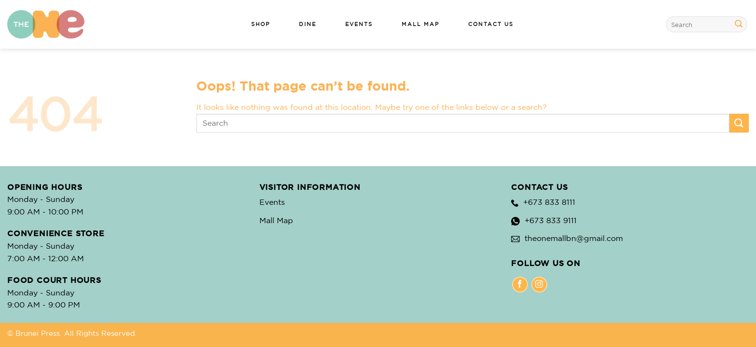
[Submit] (738, 24)
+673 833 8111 (549, 202)
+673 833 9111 (551, 220)
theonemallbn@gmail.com (574, 238)
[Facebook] (520, 285)
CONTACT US (490, 24)
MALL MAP (420, 24)
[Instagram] (539, 285)
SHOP (260, 24)
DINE (307, 24)
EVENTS (359, 24)
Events (272, 202)
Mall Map (276, 220)
